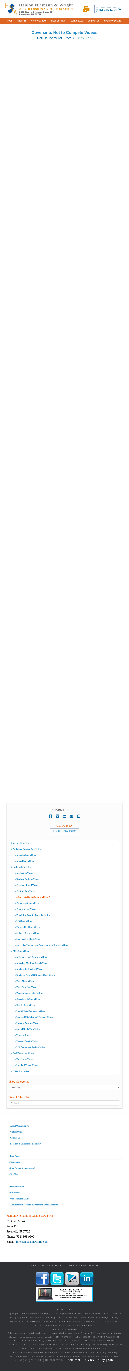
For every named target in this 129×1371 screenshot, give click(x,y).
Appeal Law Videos (24, 861)
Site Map (13, 1174)
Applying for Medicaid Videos (29, 969)
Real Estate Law (68, 1266)
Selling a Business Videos (27, 933)
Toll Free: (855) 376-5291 (64, 831)
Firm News (14, 1193)
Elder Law (52, 1266)
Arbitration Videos (24, 873)
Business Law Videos (21, 867)
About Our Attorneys (19, 1126)
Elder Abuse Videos (24, 981)
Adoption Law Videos (25, 855)
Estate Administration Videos (29, 993)
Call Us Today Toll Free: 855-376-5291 (64, 38)
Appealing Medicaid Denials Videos (31, 963)
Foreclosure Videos (24, 1059)
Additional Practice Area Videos (26, 849)
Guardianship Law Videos (27, 999)
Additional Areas (88, 1266)
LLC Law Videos (23, 921)
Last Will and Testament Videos (30, 1011)
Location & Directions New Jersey (25, 1144)
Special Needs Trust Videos (27, 1029)
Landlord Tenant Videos (26, 1065)
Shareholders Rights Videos (28, 939)
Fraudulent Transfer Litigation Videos (33, 915)
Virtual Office (16, 1132)
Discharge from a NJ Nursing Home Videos (35, 975)
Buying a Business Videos (27, 879)
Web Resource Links (19, 1199)
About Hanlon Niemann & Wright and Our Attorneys (33, 1205)
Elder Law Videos (20, 951)
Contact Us (14, 1138)
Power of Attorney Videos (27, 1023)
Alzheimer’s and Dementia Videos (31, 957)
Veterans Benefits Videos (26, 1041)
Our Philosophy (16, 1187)
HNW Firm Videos (20, 1071)
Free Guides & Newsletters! (22, 1168)
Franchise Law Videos (25, 909)
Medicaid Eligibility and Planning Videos (34, 1017)
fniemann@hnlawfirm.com (32, 1241)
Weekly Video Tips (20, 843)
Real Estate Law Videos (22, 1053)
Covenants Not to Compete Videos (33, 897)
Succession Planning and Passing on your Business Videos (41, 945)
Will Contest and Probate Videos (30, 1047)
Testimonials (15, 1162)
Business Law (38, 1266)
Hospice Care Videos (25, 1005)
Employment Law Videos (27, 903)
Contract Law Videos (25, 891)
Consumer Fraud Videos (26, 885)
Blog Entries (15, 1156)
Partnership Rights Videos (27, 927)
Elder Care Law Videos (26, 987)
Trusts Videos (21, 1035)
